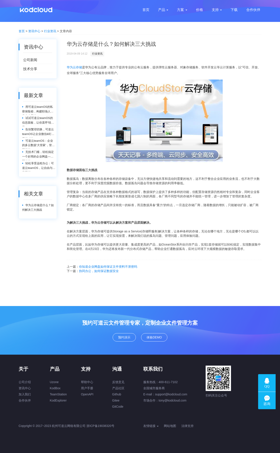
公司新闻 (30, 60)
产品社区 (118, 388)
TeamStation (58, 394)
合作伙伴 (25, 400)
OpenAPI (87, 394)
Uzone (54, 382)
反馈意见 (118, 382)
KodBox (55, 388)
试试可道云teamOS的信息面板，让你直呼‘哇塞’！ (37, 121)
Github (116, 394)
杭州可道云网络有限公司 (69, 426)
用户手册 (87, 388)
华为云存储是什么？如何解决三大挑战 (38, 207)
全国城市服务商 (154, 388)
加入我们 (25, 394)
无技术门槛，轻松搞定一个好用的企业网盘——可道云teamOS (38, 155)
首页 (22, 31)
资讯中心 (34, 31)
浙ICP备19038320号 (100, 426)
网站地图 (170, 426)
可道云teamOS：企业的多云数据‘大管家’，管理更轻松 (38, 144)
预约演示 (124, 337)
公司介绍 (25, 382)
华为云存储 (74, 67)
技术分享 (30, 69)
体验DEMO (154, 337)
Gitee (115, 400)
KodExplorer (58, 400)
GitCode (117, 406)
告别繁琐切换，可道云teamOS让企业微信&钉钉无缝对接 (38, 133)
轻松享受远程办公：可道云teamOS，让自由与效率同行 (38, 167)
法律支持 (187, 426)
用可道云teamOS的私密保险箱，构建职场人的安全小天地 (37, 110)
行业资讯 (50, 31)
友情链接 (151, 426)
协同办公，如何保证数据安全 (99, 271)
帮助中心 (87, 382)
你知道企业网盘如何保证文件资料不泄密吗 (108, 266)
